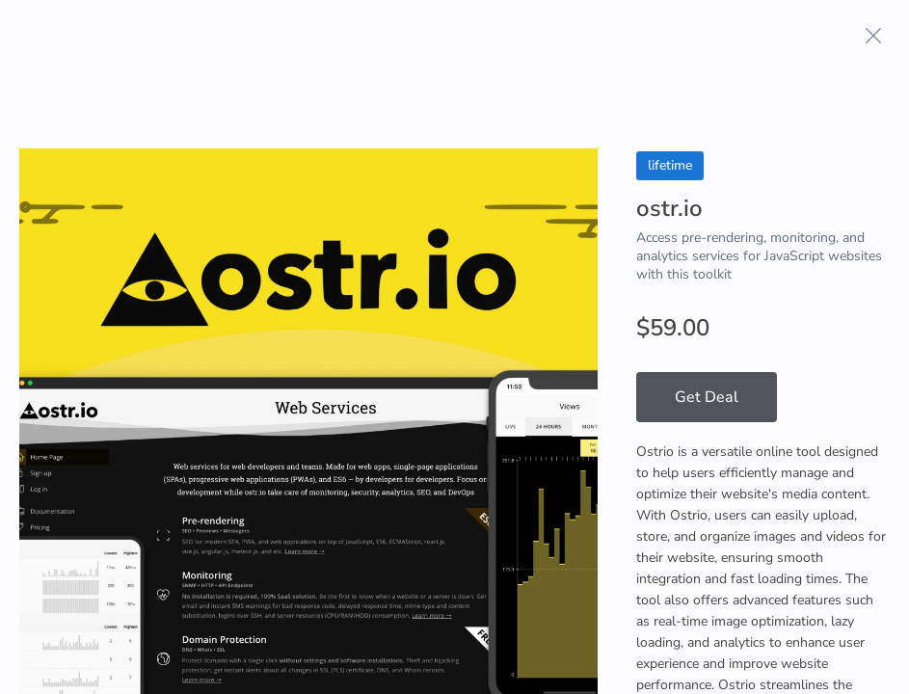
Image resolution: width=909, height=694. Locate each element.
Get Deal (706, 397)
